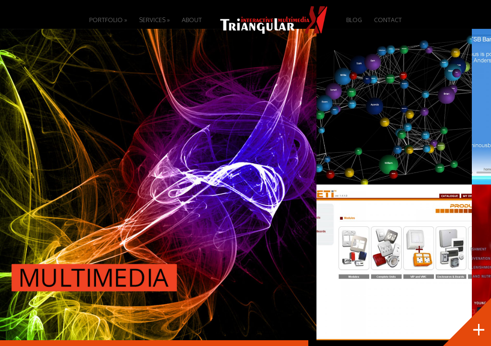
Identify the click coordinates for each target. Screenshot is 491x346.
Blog (354, 20)
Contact (388, 20)
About (192, 20)
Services (154, 20)
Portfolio (108, 20)
